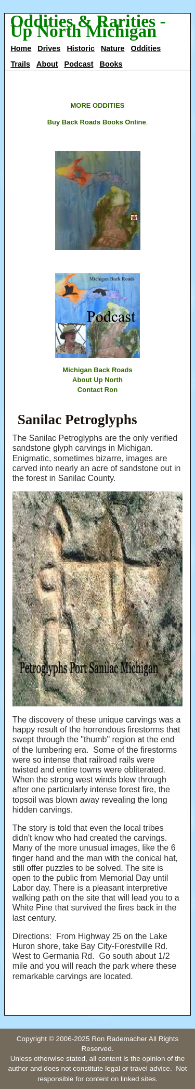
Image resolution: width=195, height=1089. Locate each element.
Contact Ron (97, 390)
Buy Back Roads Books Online (96, 122)
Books (111, 64)
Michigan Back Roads (97, 370)
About (47, 64)
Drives (48, 48)
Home (20, 48)
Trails (20, 64)
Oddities (146, 48)
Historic (81, 48)
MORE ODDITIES (97, 105)
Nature (113, 48)
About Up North (97, 380)
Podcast (79, 64)
